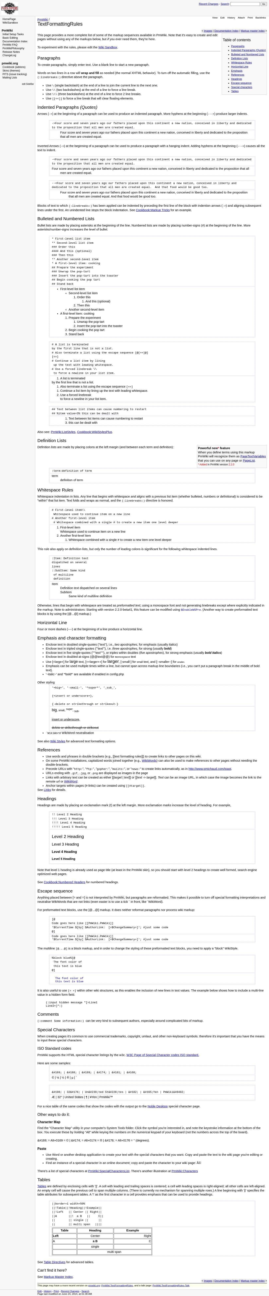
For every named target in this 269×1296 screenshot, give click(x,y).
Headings (236, 79)
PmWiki (7, 30)
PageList (249, 460)
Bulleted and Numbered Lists (247, 54)
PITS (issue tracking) (15, 74)
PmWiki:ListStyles (63, 432)
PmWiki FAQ (10, 44)
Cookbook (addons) (14, 67)
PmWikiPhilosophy (13, 48)
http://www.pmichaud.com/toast (210, 768)
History (231, 17)
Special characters (241, 87)
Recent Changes (208, 4)
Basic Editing (10, 37)
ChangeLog (9, 55)
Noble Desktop (158, 1106)
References (237, 74)
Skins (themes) (11, 70)
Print (250, 17)
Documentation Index (15, 41)
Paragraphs (237, 46)
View (215, 17)
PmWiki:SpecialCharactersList (108, 1171)
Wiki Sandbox (107, 47)
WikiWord (70, 781)
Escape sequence (241, 83)
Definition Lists (239, 58)
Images (208, 30)
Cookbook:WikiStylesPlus (94, 432)
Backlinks (261, 17)
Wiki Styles (57, 741)
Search (225, 4)
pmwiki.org (10, 63)
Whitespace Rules (241, 62)
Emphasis (237, 70)
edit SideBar (28, 84)
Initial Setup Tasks (13, 34)
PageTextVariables (253, 456)
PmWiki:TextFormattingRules (117, 1285)
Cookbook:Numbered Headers (64, 882)
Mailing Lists (10, 77)
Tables (235, 91)
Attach (241, 17)
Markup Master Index (58, 1277)
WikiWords (149, 760)
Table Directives (54, 1262)
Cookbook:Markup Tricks (153, 210)
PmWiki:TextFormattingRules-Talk (171, 1285)
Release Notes (11, 51)
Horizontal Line (239, 66)
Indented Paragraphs (248, 50)
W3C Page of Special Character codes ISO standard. (163, 1055)
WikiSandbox (10, 22)
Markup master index (253, 30)
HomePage (9, 19)
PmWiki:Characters (184, 1171)
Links (47, 790)
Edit (222, 17)
